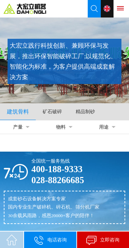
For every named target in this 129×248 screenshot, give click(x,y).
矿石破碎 (52, 111)
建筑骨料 (18, 112)
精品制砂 (85, 111)
